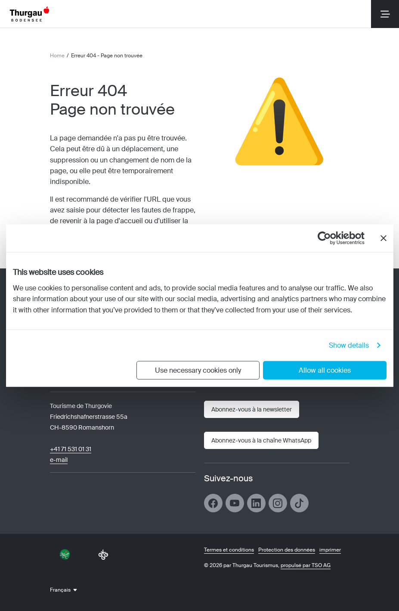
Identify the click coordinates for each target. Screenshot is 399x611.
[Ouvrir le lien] (261, 440)
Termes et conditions (229, 549)
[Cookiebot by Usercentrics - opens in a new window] (327, 238)
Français (60, 589)
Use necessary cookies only (198, 369)
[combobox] (69, 590)
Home (57, 55)
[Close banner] (383, 238)
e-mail (59, 460)
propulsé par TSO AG (306, 565)
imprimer (330, 549)
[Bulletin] (251, 409)
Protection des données (286, 549)
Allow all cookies (325, 369)
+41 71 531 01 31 (70, 449)
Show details (349, 344)
